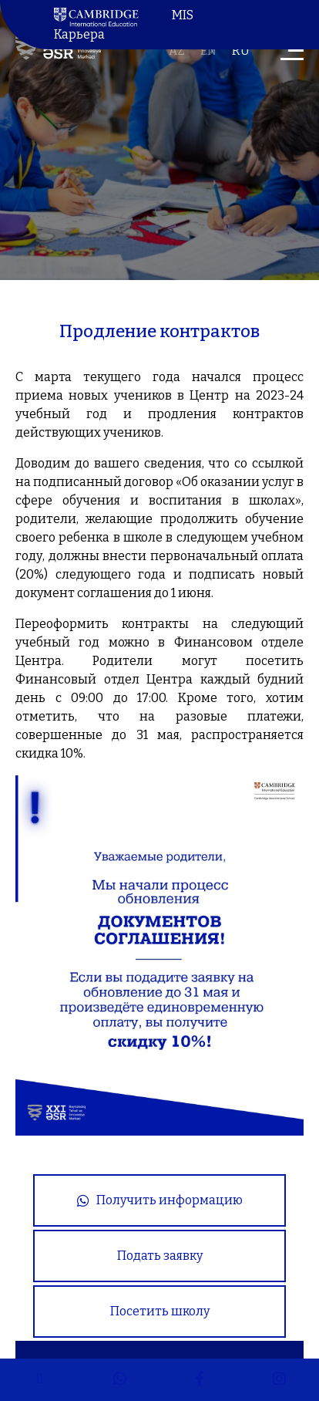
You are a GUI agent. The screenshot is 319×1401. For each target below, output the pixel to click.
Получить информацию (160, 1200)
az (177, 50)
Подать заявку (160, 1255)
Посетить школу (160, 1311)
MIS (182, 15)
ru (241, 50)
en (208, 50)
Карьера (79, 34)
